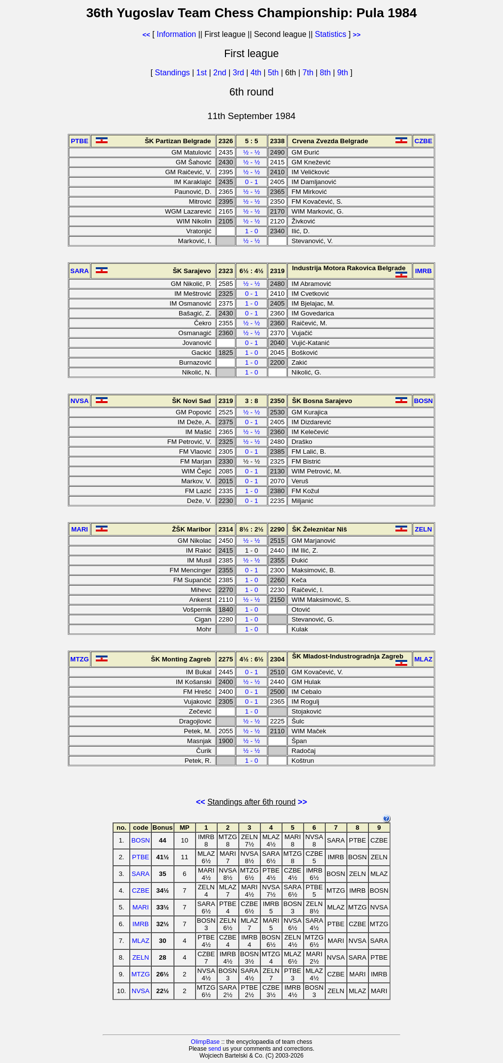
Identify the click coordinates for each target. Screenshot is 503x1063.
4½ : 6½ (252, 659)
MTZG (140, 974)
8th (326, 72)
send (214, 1048)
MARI (141, 907)
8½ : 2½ (252, 529)
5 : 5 (251, 141)
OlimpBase (205, 1041)
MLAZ (140, 940)
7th (309, 72)
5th (274, 72)
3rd (240, 72)
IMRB (141, 924)
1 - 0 (251, 231)
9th (343, 72)
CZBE (140, 890)
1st (202, 72)
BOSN (140, 840)
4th (257, 72)
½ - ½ (251, 152)
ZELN (140, 957)
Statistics (330, 34)
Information (176, 34)
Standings (172, 72)
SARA (140, 873)
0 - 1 (251, 182)
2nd (220, 72)
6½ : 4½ (252, 271)
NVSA (140, 991)
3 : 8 (251, 401)
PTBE (140, 857)
